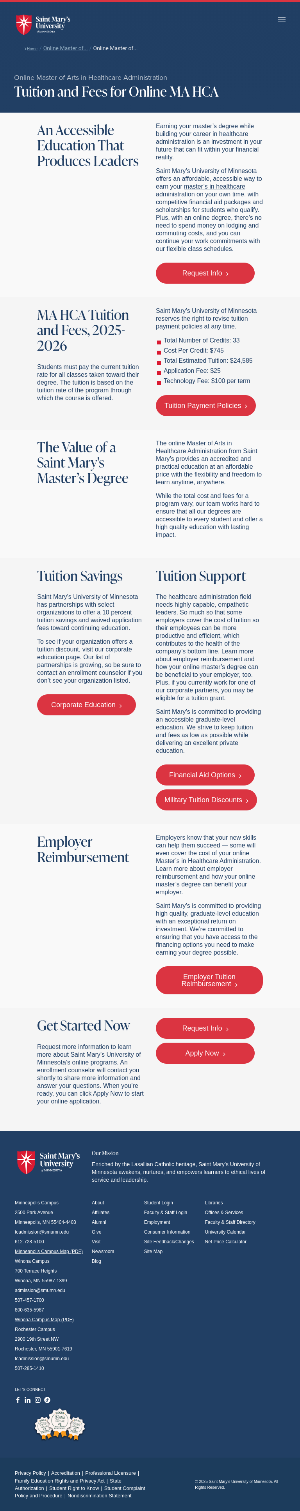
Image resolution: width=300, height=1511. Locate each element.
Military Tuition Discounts (206, 800)
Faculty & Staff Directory (230, 1222)
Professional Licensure (113, 1473)
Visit (96, 1241)
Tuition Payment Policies (205, 406)
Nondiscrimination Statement (100, 1496)
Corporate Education (86, 705)
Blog (96, 1261)
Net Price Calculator (226, 1241)
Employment (157, 1222)
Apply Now (205, 1053)
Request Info (205, 273)
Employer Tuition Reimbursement (209, 980)
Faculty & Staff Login (166, 1212)
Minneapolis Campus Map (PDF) (49, 1251)
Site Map (153, 1251)
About (98, 1203)
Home (31, 49)
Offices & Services (224, 1212)
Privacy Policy (33, 1473)
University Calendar (225, 1232)
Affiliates (100, 1212)
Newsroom (103, 1251)
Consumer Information (167, 1232)
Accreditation (68, 1473)
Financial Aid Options (205, 775)
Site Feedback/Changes (169, 1241)
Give (97, 1232)
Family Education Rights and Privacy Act (62, 1481)
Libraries (214, 1203)
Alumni (99, 1222)
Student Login (158, 1203)
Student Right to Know (76, 1488)
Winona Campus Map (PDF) (44, 1319)
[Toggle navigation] (281, 20)
